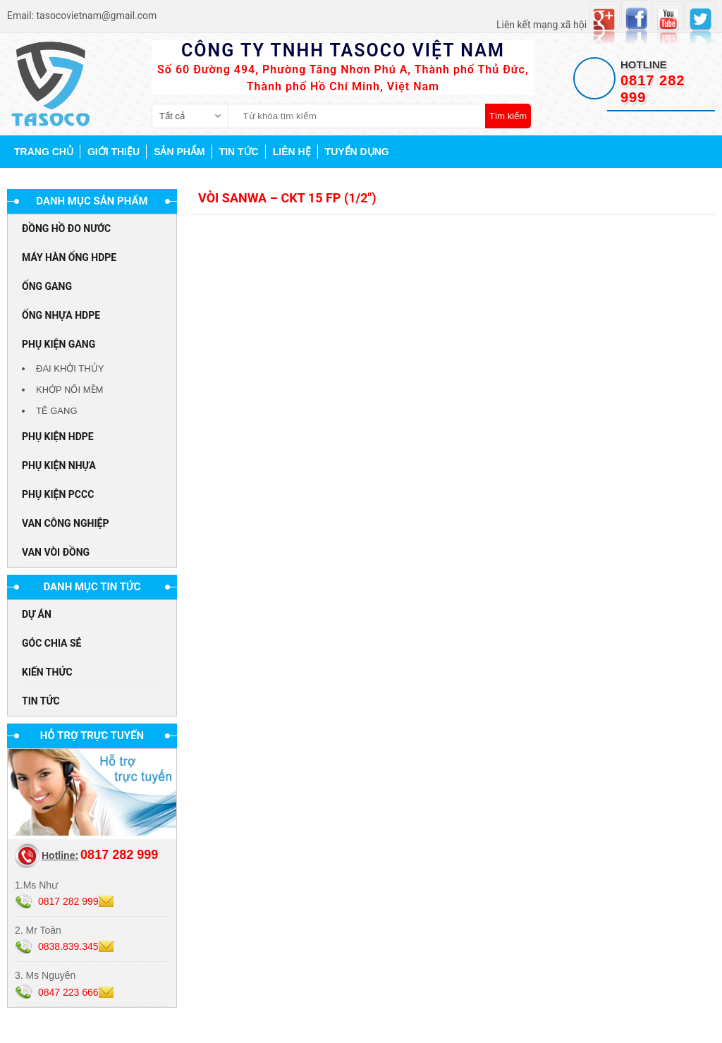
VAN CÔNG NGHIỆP (65, 523)
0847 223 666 (68, 992)
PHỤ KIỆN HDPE (58, 436)
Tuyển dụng (357, 151)
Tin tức (239, 151)
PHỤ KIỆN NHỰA (59, 465)
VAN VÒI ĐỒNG (56, 552)
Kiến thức (47, 672)
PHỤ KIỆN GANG (58, 344)
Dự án (36, 614)
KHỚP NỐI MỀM (69, 389)
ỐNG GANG (47, 286)
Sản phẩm (179, 151)
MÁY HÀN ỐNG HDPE (69, 257)
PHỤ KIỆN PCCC (58, 494)
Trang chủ (43, 151)
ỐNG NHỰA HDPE (61, 315)
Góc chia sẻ (51, 643)
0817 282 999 (68, 901)
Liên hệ (292, 151)
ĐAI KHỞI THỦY (70, 368)
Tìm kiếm (508, 116)
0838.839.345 (68, 946)
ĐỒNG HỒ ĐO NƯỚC (66, 228)
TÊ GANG (57, 410)
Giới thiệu (113, 151)
